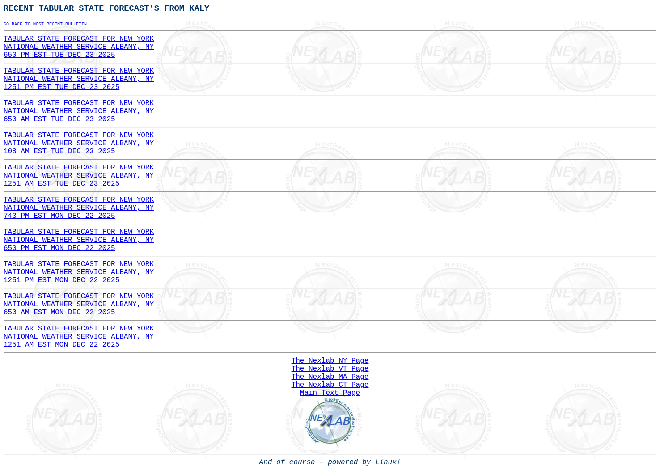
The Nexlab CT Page (330, 385)
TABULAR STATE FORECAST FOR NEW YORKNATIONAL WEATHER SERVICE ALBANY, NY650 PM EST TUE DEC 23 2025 (79, 47)
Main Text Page (330, 393)
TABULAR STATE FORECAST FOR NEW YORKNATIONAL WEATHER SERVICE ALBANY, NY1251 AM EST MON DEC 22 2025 (79, 337)
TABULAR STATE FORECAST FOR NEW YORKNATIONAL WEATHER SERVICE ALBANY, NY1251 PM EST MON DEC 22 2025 (79, 272)
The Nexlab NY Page (330, 361)
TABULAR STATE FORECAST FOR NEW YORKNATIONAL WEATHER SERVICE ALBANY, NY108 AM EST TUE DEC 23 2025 (79, 143)
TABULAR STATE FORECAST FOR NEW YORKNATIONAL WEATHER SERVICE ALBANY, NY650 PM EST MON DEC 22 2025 (79, 240)
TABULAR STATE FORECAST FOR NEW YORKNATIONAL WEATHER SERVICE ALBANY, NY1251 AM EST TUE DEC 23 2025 (79, 176)
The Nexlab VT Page (330, 369)
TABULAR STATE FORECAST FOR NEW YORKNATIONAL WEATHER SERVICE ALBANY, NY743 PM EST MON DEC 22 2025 (79, 208)
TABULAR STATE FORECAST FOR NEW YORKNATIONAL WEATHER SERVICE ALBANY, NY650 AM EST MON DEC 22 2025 (79, 304)
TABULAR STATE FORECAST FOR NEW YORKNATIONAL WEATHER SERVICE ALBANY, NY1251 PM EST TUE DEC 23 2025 (79, 79)
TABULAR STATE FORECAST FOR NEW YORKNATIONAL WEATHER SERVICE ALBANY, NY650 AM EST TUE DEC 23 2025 (79, 111)
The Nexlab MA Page (330, 377)
